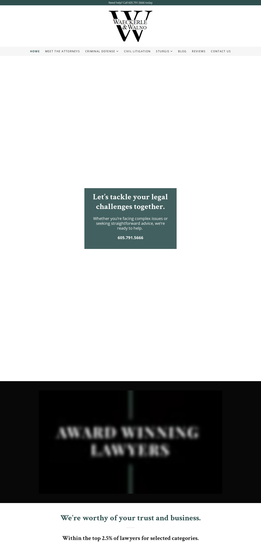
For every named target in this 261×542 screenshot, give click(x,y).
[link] (130, 26)
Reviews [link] (199, 51)
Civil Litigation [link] (137, 51)
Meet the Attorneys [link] (62, 51)
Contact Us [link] (221, 51)
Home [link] (35, 51)
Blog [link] (182, 51)
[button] (102, 51)
